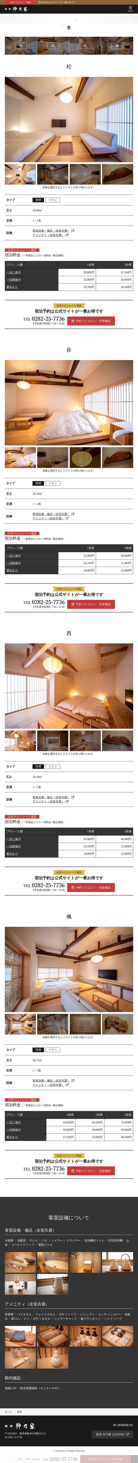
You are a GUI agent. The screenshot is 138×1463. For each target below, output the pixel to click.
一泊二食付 (13, 272)
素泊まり (12, 287)
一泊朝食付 (13, 279)
